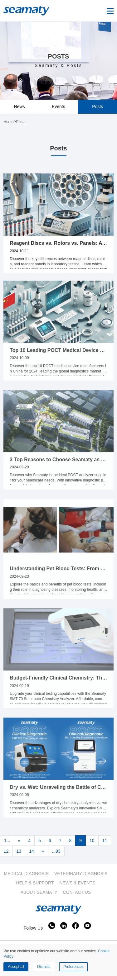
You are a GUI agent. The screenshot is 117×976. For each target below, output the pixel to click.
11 (104, 840)
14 (31, 851)
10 (92, 840)
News (19, 106)
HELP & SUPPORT (35, 882)
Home (8, 122)
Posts (97, 106)
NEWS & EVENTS (77, 882)
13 (19, 851)
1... (7, 840)
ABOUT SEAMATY (39, 892)
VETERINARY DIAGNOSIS (81, 873)
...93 (56, 851)
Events (58, 106)
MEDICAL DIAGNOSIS (26, 873)
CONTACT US (77, 892)
